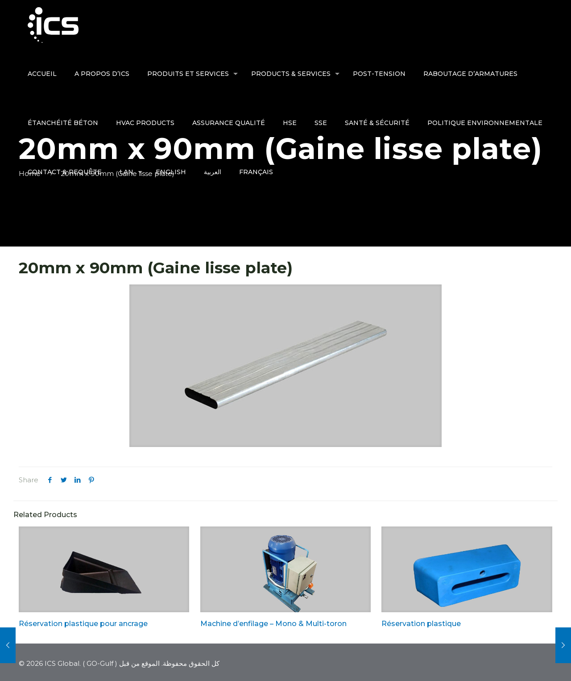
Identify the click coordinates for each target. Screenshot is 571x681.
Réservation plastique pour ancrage (83, 623)
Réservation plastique (421, 623)
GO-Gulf (100, 663)
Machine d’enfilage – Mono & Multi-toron (273, 623)
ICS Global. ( (65, 663)
